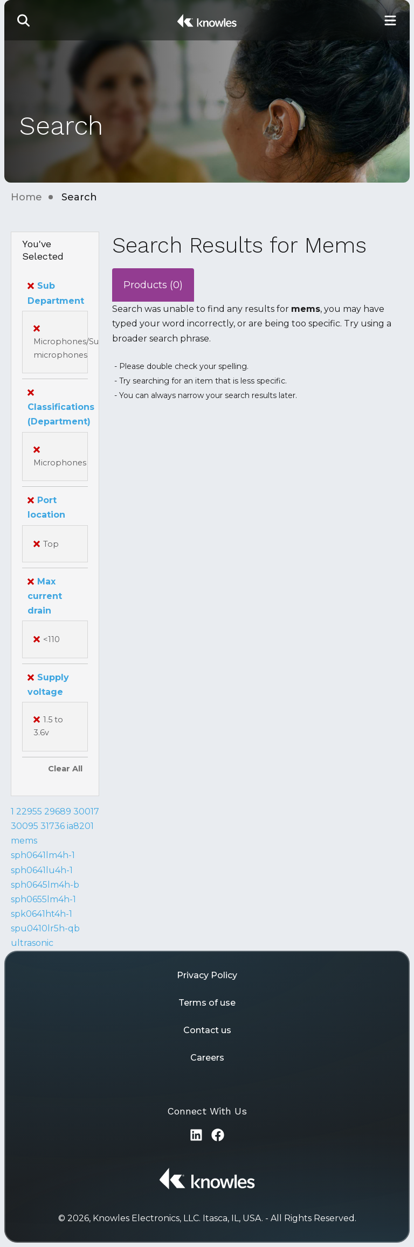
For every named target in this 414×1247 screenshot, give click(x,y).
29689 (57, 811)
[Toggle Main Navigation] (390, 20)
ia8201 (80, 826)
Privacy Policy (207, 975)
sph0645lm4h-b (45, 885)
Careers (207, 1058)
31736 (52, 826)
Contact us (207, 1030)
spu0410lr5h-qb (45, 928)
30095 (24, 826)
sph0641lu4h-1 (42, 870)
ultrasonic (32, 943)
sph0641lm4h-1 (43, 855)
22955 (29, 811)
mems (24, 840)
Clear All (65, 769)
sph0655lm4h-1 (43, 899)
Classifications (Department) (60, 407)
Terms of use (207, 1003)
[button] (23, 20)
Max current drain (44, 596)
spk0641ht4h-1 (41, 914)
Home (26, 197)
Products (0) (153, 285)
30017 (86, 811)
